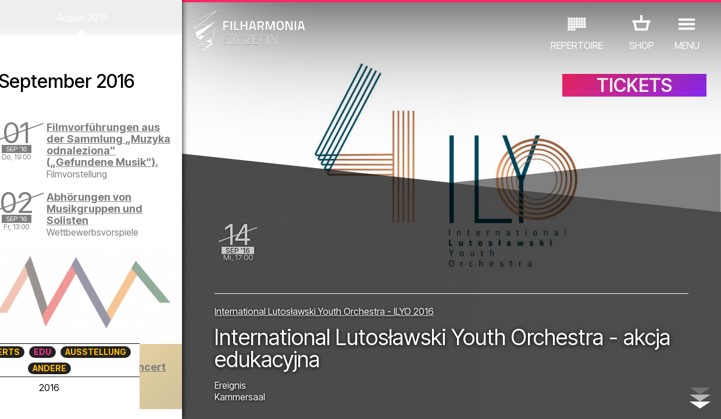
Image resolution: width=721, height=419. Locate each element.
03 (39, 399)
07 (97, 399)
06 (84, 399)
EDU (84, 352)
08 (113, 399)
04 (54, 399)
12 (170, 399)
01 (11, 399)
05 (68, 399)
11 (156, 399)
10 (142, 399)
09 (127, 399)
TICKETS (634, 85)
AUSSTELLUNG (137, 352)
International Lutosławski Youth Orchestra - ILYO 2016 (328, 311)
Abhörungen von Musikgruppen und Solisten (109, 208)
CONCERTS (38, 352)
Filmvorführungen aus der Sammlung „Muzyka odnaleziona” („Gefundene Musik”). (119, 144)
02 (25, 399)
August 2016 (94, 17)
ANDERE (91, 368)
